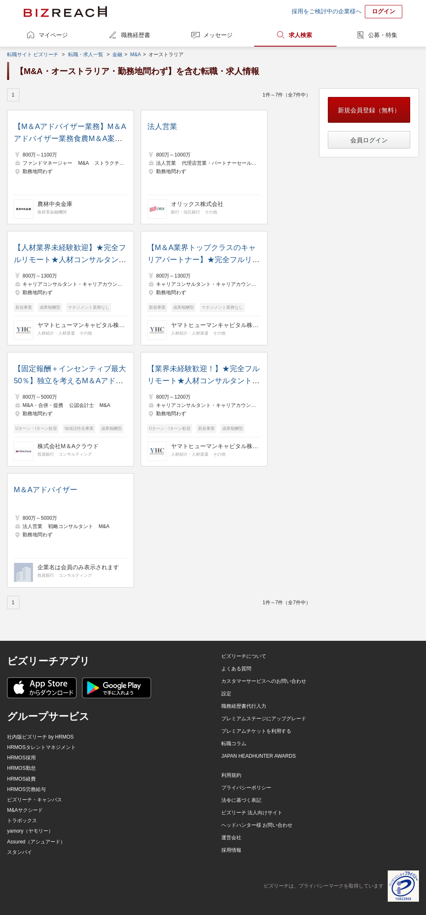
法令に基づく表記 (241, 800)
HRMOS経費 (21, 779)
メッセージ (218, 35)
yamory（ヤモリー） (30, 831)
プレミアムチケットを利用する (256, 731)
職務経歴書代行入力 (243, 706)
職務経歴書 (135, 35)
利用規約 (231, 775)
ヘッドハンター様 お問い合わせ (256, 825)
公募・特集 (382, 35)
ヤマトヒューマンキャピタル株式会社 (81, 325)
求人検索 (300, 35)
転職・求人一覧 (85, 54)
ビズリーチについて (243, 656)
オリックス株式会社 (197, 204)
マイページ (53, 35)
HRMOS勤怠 (21, 768)
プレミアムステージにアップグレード (263, 719)
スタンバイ (19, 852)
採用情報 (231, 850)
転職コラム (233, 743)
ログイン (383, 11)
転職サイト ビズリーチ (32, 54)
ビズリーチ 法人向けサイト (251, 813)
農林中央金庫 (54, 204)
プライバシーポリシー (246, 788)
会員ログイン (369, 140)
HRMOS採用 (21, 758)
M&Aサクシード (25, 810)
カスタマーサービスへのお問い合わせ (263, 681)
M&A (135, 54)
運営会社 (231, 838)
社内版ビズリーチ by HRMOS (40, 737)
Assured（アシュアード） (36, 842)
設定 (226, 694)
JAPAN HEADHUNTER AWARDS (258, 756)
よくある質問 (236, 669)
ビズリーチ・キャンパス (34, 800)
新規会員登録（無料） (369, 110)
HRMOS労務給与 (26, 789)
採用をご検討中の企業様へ (327, 11)
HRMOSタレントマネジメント (41, 747)
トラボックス (22, 820)
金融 (117, 54)
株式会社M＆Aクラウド (68, 446)
